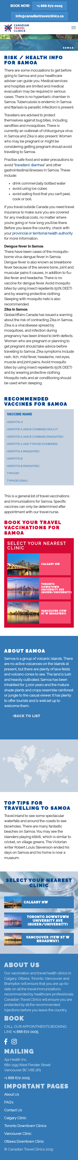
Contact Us (13, 1110)
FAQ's (8, 1102)
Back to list (27, 716)
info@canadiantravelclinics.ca (39, 16)
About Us (11, 1094)
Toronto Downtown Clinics (25, 1126)
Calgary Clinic (15, 1118)
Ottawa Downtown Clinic (24, 1141)
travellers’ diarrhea (29, 165)
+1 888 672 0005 (49, 6)
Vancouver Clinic (17, 1134)
